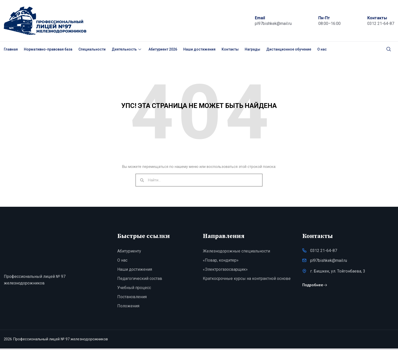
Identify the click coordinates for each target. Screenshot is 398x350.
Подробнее (314, 287)
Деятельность (127, 49)
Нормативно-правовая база (48, 49)
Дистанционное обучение (288, 49)
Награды (252, 49)
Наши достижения (199, 49)
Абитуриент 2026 (162, 49)
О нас (322, 49)
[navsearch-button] (389, 49)
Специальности (92, 49)
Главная (11, 49)
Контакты (230, 49)
